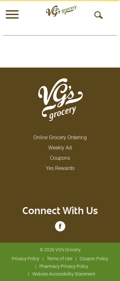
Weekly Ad (60, 148)
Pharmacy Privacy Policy (63, 266)
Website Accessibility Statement (63, 274)
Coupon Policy (94, 258)
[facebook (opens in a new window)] (60, 228)
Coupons (60, 158)
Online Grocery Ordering (60, 137)
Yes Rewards (60, 168)
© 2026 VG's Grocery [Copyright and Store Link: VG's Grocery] (60, 249)
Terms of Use (59, 258)
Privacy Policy (25, 258)
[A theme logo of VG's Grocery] (61, 11)
